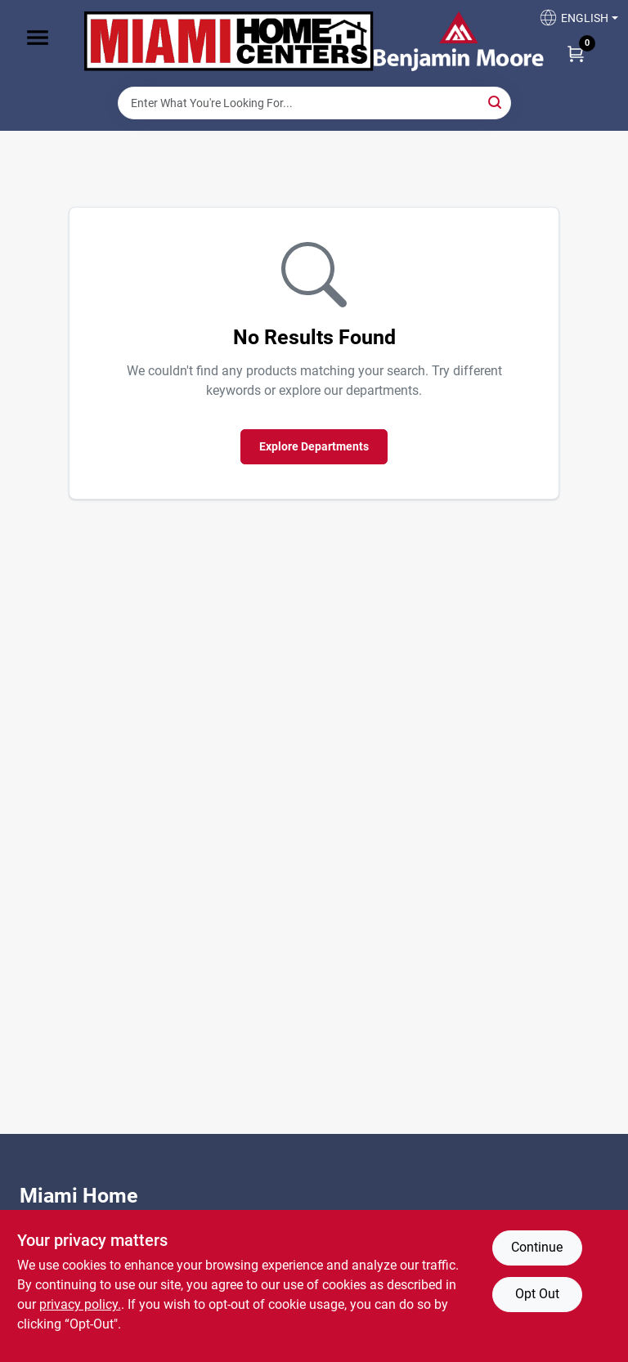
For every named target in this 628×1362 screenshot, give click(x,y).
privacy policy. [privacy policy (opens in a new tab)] (80, 1304)
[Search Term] (314, 103)
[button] (572, 22)
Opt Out (537, 1294)
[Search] (496, 101)
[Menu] (37, 37)
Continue (537, 1247)
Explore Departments (314, 446)
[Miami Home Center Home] (229, 43)
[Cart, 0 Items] (575, 53)
